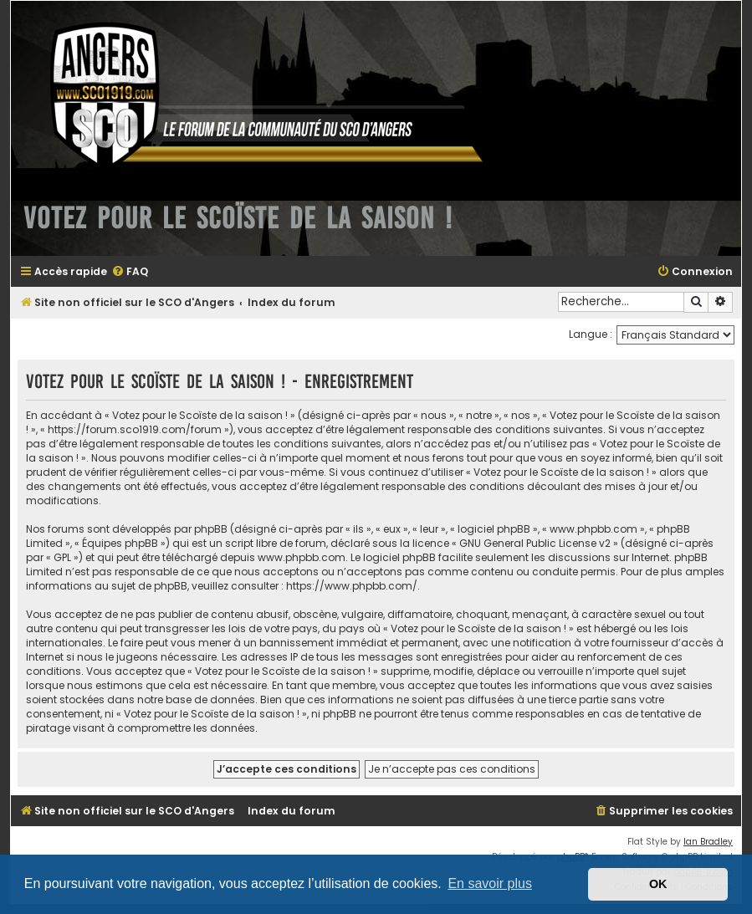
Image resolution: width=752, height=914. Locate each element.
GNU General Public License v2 (535, 543)
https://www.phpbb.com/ (351, 586)
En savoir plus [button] (490, 883)
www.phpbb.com (301, 557)
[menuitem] (129, 272)
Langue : (590, 334)
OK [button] (658, 884)
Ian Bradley (708, 841)
